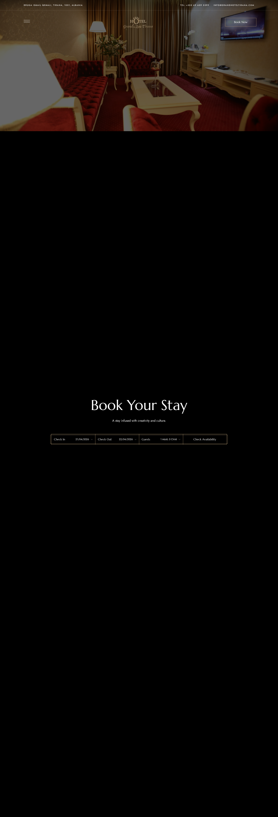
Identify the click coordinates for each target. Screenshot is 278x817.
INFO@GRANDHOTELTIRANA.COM (234, 5)
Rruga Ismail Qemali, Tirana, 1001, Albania (53, 5)
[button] (240, 22)
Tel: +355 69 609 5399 (194, 5)
